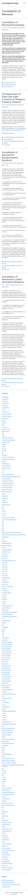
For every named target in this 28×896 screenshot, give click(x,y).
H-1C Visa (4, 595)
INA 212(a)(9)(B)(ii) (6, 681)
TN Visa (4, 833)
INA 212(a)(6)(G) (6, 674)
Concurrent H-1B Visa (7, 481)
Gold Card (4, 580)
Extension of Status (7, 545)
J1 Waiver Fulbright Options (9, 711)
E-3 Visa (4, 515)
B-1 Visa (4, 448)
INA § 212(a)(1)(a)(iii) (7, 642)
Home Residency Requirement (9, 612)
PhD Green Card (6, 886)
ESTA (3, 539)
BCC (3, 453)
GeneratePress (14, 894)
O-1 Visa (4, 770)
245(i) (3, 425)
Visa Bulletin (5, 852)
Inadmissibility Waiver (7, 689)
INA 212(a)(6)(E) (6, 672)
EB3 (3, 526)
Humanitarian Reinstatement (9, 616)
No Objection (5, 745)
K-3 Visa (4, 715)
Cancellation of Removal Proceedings (13, 23)
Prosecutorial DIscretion (8, 794)
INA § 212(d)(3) (5, 659)
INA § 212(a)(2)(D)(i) (7, 646)
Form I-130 (4, 562)
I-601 (3, 625)
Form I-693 (4, 571)
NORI (3, 756)
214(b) (3, 410)
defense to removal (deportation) (14, 130)
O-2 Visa (4, 773)
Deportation (19, 137)
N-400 (3, 737)
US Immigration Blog (10, 3)
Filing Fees (4, 558)
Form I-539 (4, 569)
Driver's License (6, 504)
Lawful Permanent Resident (9, 724)
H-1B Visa (4, 588)
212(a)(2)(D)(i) (5, 399)
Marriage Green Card (7, 730)
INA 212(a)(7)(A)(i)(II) (7, 676)
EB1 (3, 521)
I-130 (3, 618)
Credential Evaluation (7, 489)
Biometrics (4, 455)
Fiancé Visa (4, 554)
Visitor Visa (4, 865)
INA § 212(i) (5, 663)
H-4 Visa (4, 603)
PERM (3, 786)
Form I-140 (4, 564)
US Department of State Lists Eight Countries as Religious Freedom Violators (13, 97)
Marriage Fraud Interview (8, 728)
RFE (3, 807)
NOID (3, 747)
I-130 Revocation (6, 620)
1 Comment (7, 145)
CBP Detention (5, 463)
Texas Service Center (7, 829)
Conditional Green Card (8, 483)
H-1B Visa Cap (5, 590)
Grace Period (5, 582)
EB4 (3, 528)
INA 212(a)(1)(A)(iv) (6, 670)
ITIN (3, 696)
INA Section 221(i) (6, 685)
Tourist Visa (5, 835)
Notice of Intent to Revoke (8, 760)
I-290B (3, 623)
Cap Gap (4, 461)
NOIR (3, 750)
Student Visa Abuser (7, 822)
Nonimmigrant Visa (7, 754)
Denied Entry (5, 496)
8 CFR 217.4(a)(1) (6, 429)
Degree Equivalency (7, 491)
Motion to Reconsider (7, 732)
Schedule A (4, 811)
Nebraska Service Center (8, 743)
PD (2, 783)
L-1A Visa (4, 717)
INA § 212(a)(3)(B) (6, 648)
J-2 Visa (4, 704)
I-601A (3, 629)
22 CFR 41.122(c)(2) (6, 414)
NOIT (3, 752)
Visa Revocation (6, 861)
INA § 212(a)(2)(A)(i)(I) (7, 644)
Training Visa (5, 837)
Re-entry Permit (6, 798)
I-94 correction (5, 638)
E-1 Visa (4, 511)
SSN (3, 818)
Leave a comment (8, 86)
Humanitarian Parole (7, 614)
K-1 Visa (4, 713)
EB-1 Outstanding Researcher (9, 519)
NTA (3, 768)
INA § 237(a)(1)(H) (6, 668)
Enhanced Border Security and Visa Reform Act (13, 534)
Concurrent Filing (6, 478)
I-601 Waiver (5, 627)
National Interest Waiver (8, 739)
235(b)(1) (4, 422)
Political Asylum (6, 790)
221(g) (3, 420)
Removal (10, 139)
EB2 (3, 524)
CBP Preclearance (6, 466)
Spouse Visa (5, 816)
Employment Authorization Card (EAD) (11, 532)
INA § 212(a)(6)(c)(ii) (7, 653)
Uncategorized (5, 839)
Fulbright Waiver (6, 577)
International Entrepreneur (9, 694)
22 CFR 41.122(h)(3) (7, 416)
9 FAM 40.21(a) (5, 431)
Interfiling (4, 691)
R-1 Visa (4, 796)
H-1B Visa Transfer (6, 592)
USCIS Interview (6, 848)
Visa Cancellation (6, 854)
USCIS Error (5, 846)
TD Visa (4, 826)
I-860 (3, 633)
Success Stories (6, 824)
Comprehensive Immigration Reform (11, 476)
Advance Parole (6, 442)
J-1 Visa (4, 700)
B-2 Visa (4, 450)
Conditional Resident (7, 485)
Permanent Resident (7, 788)
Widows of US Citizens (7, 867)
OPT (3, 775)
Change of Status (6, 468)
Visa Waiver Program (7, 863)
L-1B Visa (4, 719)
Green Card (5, 584)
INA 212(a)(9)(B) (6, 679)
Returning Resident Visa (8, 805)
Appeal (3, 444)
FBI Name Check (6, 552)
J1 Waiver (4, 709)
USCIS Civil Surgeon (7, 844)
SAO (3, 809)
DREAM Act (4, 502)
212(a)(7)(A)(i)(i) (5, 407)
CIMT (3, 470)
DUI (3, 506)
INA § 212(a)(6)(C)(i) (6, 651)
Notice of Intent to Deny (8, 758)
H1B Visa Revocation (7, 605)
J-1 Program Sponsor (7, 698)
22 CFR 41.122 (5, 412)
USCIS (3, 841)
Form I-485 (4, 567)
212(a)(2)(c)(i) (5, 397)
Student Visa (5, 820)
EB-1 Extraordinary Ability (8, 517)
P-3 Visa (4, 781)
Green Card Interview (7, 586)
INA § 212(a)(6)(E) (6, 655)
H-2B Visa (4, 599)
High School (5, 610)
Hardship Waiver (6, 608)
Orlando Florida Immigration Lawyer (11, 884)
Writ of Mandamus (6, 869)
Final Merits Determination (8, 560)
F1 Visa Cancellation (7, 549)
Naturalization (5, 741)
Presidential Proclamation (8, 792)
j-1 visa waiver (18, 128)
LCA (3, 726)
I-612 (3, 631)
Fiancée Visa (5, 556)
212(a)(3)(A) (5, 401)
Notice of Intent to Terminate (9, 762)
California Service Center (8, 457)
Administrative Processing (8, 440)
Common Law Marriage (8, 474)
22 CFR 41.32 (5, 418)
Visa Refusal (5, 859)
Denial (3, 493)
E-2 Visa (4, 513)
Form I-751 (4, 573)
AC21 (3, 435)
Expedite (4, 541)
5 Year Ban (4, 427)
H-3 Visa (4, 601)
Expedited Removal (7, 543)
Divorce (4, 500)
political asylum (6, 128)
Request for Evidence (7, 803)
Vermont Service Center (8, 850)
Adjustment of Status (7, 438)
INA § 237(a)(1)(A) (6, 666)
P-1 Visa (4, 777)
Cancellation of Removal (10, 82)
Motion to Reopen (6, 734)
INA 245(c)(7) (5, 683)
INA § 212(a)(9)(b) (6, 657)
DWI (3, 509)
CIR (3, 472)
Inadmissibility (5, 687)
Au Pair (4, 446)
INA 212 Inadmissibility (8, 880)
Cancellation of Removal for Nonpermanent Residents (10, 156)
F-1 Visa (4, 547)
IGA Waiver (4, 640)
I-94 (3, 635)
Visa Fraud (4, 857)
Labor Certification (6, 722)
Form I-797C (5, 575)
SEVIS (3, 813)
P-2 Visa (4, 779)
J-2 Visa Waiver (5, 706)
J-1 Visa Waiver (5, 702)
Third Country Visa (6, 831)
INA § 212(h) (5, 661)
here (13, 133)
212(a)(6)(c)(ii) (5, 403)
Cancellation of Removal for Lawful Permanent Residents (13, 279)
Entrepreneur (5, 537)
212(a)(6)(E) (5, 405)
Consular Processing (7, 487)
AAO (3, 433)
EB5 (3, 530)
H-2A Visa (4, 597)
